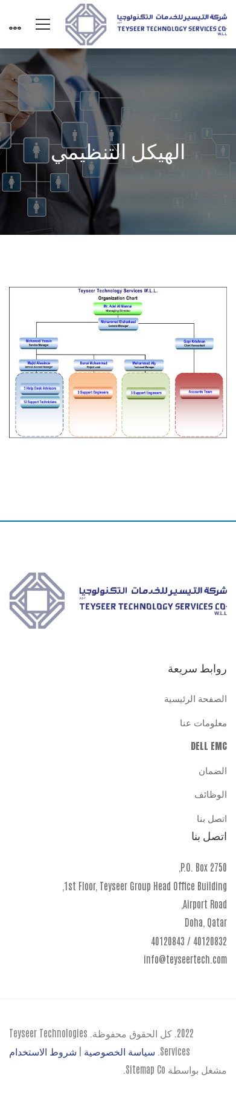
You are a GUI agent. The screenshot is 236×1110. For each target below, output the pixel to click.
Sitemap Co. (144, 1069)
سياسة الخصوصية (119, 1051)
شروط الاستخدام (43, 1051)
